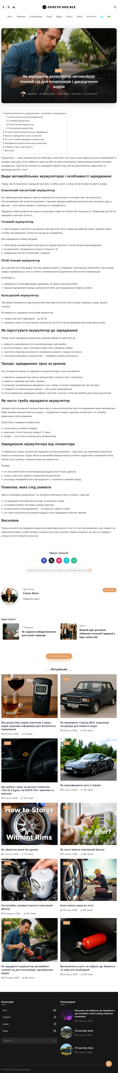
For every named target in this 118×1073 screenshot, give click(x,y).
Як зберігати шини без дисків (19, 849)
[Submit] (56, 1041)
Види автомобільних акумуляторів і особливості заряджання (34, 113)
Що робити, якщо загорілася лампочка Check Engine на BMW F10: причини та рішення (27, 790)
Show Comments (59, 656)
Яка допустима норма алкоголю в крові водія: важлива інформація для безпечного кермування (28, 726)
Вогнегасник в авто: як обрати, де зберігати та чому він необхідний (87, 968)
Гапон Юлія (32, 94)
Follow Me (110, 590)
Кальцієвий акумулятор (19, 128)
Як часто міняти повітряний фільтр (82, 849)
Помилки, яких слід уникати (18, 146)
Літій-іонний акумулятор (20, 124)
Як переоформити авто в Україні (80, 785)
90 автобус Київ (84, 1048)
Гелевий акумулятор (18, 120)
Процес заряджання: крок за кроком (22, 135)
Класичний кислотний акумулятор (24, 117)
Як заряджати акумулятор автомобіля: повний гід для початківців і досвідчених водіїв (27, 970)
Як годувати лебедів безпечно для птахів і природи (39, 633)
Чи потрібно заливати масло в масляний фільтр (26, 907)
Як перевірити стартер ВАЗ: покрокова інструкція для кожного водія (84, 724)
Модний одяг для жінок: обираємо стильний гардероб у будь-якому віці (97, 633)
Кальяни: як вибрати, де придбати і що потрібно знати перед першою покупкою (95, 1013)
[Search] (29, 1041)
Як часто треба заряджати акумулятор (23, 139)
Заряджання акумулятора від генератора (25, 143)
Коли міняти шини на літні (76, 905)
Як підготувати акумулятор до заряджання (25, 132)
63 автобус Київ (84, 1030)
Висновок (8, 150)
